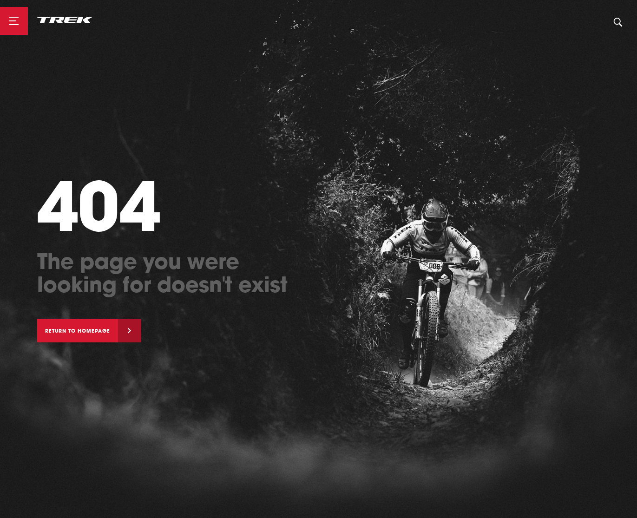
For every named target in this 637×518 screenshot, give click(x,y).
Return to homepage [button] (77, 331)
